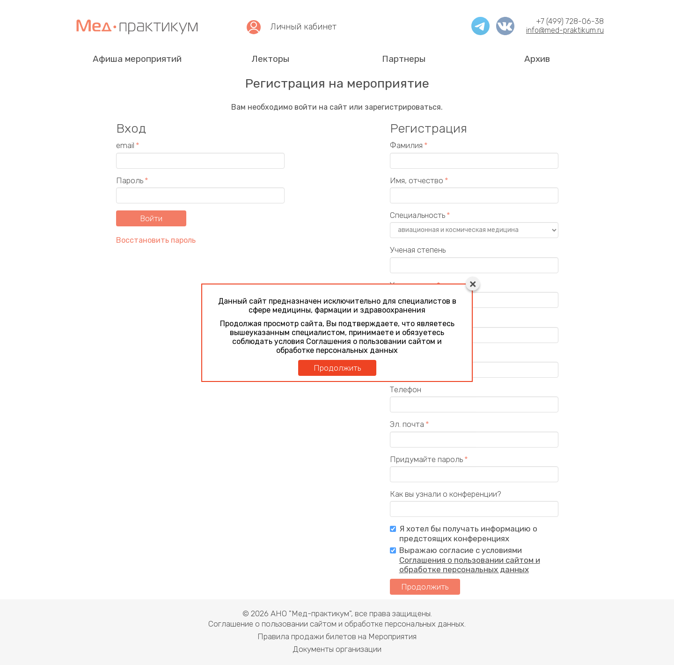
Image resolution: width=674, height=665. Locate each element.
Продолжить (337, 368)
